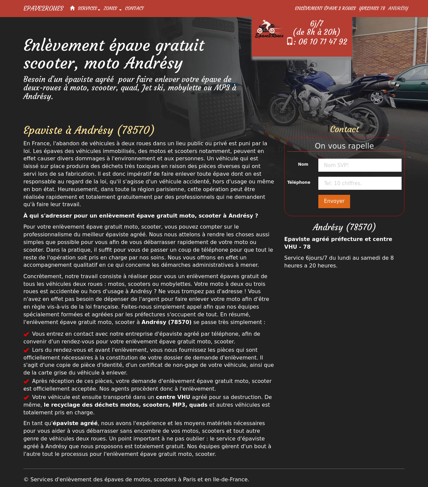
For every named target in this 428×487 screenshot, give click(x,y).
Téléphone (298, 182)
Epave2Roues (43, 8)
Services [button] (89, 8)
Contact (134, 8)
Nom (303, 164)
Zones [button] (113, 8)
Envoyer (334, 201)
